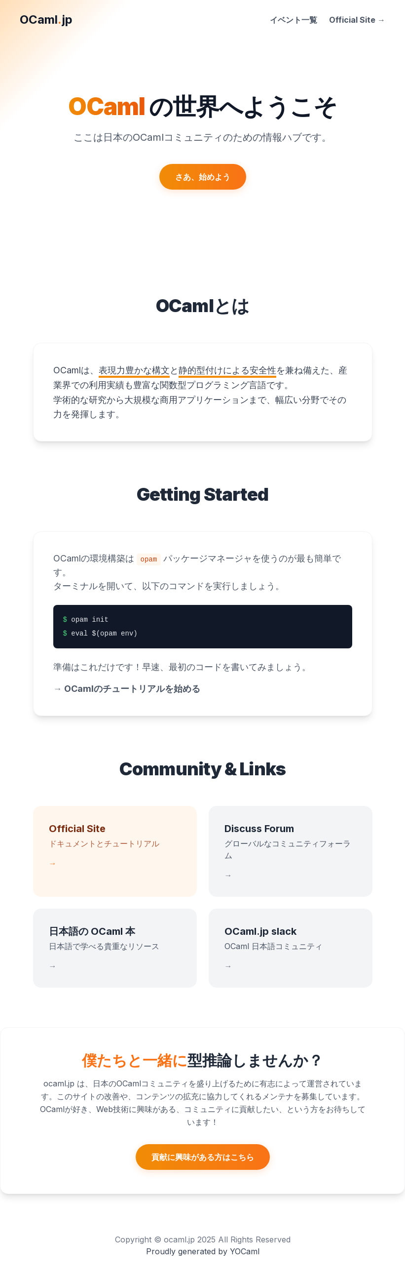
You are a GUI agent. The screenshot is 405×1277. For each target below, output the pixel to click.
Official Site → (357, 20)
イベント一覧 (293, 20)
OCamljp (46, 19)
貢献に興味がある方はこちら (202, 1157)
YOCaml (244, 1251)
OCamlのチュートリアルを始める (126, 688)
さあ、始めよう (202, 177)
